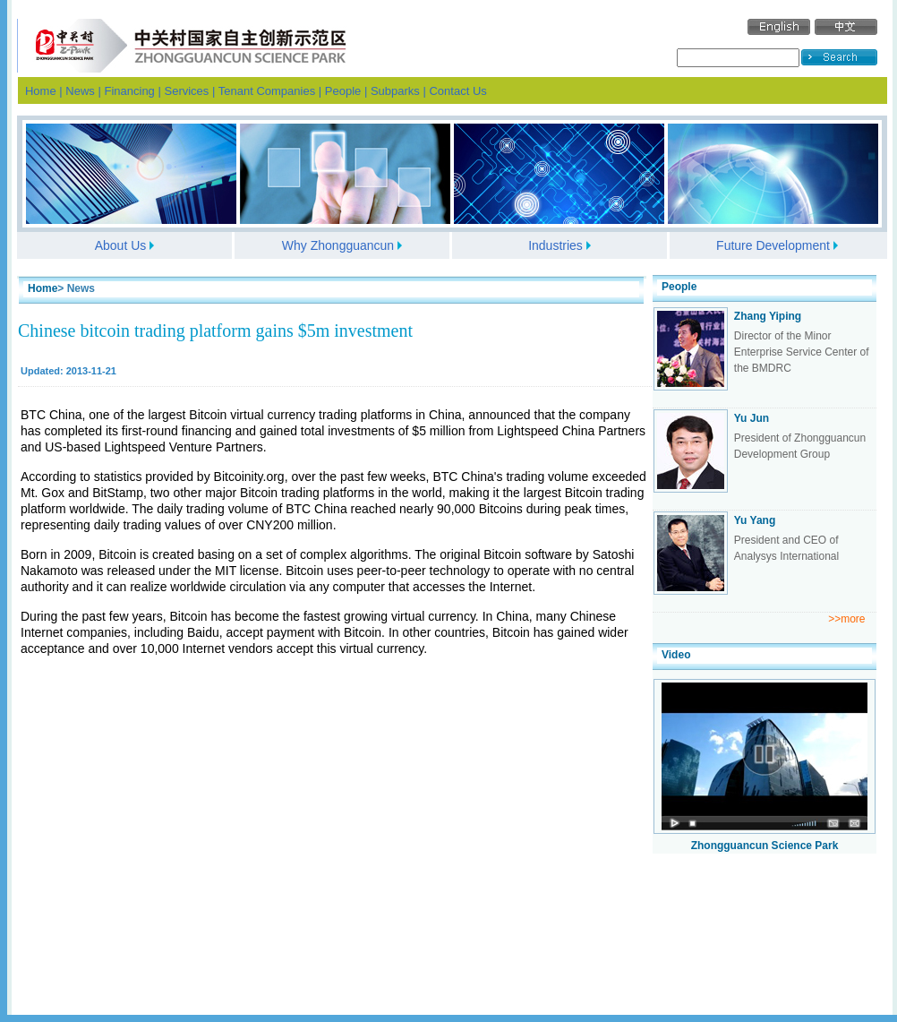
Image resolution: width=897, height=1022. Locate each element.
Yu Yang (754, 520)
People (343, 91)
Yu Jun (751, 418)
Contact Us (457, 91)
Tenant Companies (266, 91)
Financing (129, 91)
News (80, 91)
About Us (121, 245)
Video (676, 654)
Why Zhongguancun (338, 245)
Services (186, 91)
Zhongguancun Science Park (765, 845)
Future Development (773, 245)
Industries (555, 245)
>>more (846, 619)
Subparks (395, 91)
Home (40, 91)
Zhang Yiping (767, 316)
